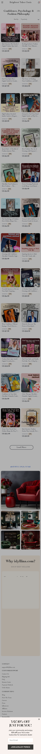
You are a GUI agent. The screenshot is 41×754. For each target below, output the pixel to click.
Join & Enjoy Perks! (20, 747)
